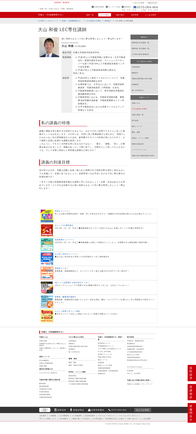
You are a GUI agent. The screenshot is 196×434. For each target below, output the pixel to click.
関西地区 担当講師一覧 (140, 48)
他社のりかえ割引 (133, 355)
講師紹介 (108, 21)
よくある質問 (150, 15)
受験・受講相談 (67, 9)
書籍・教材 (136, 132)
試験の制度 (43, 341)
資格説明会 (78, 410)
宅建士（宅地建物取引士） (51, 14)
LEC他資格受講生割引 (135, 352)
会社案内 (43, 416)
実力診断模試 (44, 360)
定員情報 (130, 371)
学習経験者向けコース (106, 346)
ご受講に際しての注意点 (80, 419)
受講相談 (191, 392)
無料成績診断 (44, 386)
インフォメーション (139, 150)
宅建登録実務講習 (104, 368)
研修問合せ (191, 412)
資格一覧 (43, 9)
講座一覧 (90, 15)
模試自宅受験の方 (46, 369)
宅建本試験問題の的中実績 (142, 78)
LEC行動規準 (77, 416)
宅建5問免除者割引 (134, 357)
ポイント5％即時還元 (64, 225)
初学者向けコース (104, 343)
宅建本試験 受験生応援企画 (49, 380)
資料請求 (127, 7)
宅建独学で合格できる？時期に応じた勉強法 (52, 344)
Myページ (152, 3)
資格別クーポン (61, 268)
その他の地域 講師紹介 (140, 54)
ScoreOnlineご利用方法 (48, 373)
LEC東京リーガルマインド (48, 21)
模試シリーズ (137, 126)
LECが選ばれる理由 (93, 21)
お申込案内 (64, 419)
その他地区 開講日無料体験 (78, 384)
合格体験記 (136, 67)
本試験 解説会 (44, 392)
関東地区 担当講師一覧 (140, 43)
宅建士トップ (144, 97)
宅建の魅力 (120, 15)
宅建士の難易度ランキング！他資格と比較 (52, 349)
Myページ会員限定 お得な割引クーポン (72, 282)
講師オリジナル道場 (105, 365)
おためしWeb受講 (104, 351)
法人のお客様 (139, 3)
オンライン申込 (114, 7)
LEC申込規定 (97, 419)
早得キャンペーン (62, 211)
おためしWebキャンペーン (66, 254)
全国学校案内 (99, 7)
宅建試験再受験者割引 (135, 346)
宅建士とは (136, 103)
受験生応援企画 (138, 144)
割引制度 (135, 120)
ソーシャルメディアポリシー (129, 416)
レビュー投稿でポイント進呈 (67, 311)
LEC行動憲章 (64, 416)
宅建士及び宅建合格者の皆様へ (144, 155)
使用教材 (135, 84)
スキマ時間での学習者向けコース (110, 349)
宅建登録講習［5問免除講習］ (108, 371)
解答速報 (42, 383)
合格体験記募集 (44, 394)
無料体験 (134, 15)
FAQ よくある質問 (133, 373)
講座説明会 (72, 376)
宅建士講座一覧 (138, 115)
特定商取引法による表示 (115, 419)
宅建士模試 (43, 366)
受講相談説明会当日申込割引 (137, 360)
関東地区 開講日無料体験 (77, 378)
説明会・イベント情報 (140, 138)
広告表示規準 (90, 416)
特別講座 (101, 362)
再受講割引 (131, 343)
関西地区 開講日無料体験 (77, 381)
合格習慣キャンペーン (64, 239)
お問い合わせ (54, 9)
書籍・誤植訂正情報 (76, 365)
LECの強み (104, 15)
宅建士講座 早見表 (104, 357)
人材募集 (52, 416)
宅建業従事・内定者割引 (135, 349)
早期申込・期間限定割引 (135, 341)
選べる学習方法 (138, 90)
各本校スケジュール (105, 354)
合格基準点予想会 (45, 389)
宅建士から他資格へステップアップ (139, 384)
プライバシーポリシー (106, 416)
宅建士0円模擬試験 (46, 363)
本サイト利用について (48, 419)
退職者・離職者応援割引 (65, 297)
